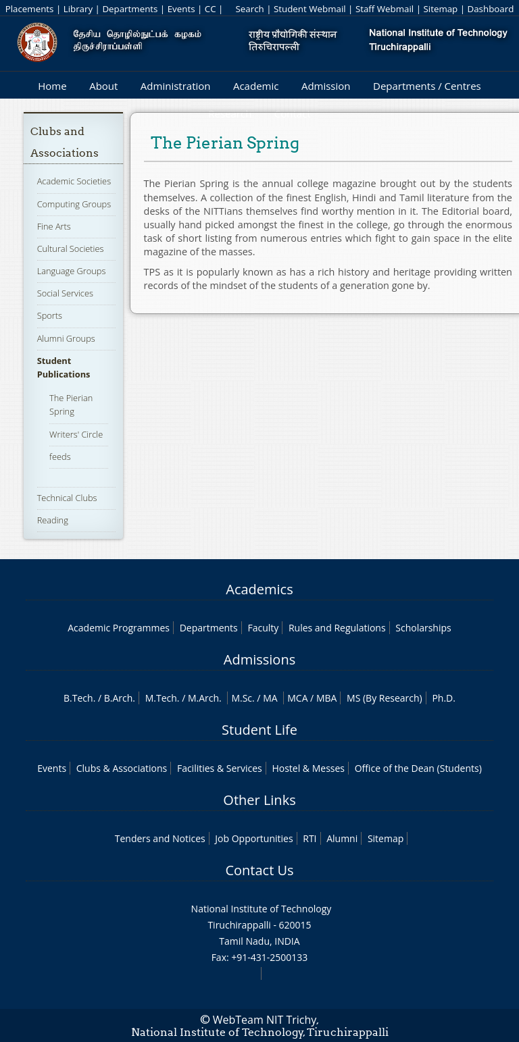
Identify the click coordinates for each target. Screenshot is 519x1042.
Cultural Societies (70, 248)
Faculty (262, 627)
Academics (259, 589)
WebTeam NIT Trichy (265, 1019)
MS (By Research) (384, 698)
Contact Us (259, 870)
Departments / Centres (427, 86)
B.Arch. (119, 698)
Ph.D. (443, 698)
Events (181, 9)
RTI (309, 838)
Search (249, 9)
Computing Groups (74, 204)
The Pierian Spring (71, 404)
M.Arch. (205, 698)
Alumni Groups (66, 338)
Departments (129, 9)
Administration (176, 86)
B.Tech (78, 698)
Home (52, 86)
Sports (49, 315)
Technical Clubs (67, 498)
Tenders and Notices (160, 838)
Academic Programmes (119, 627)
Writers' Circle (76, 434)
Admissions (259, 659)
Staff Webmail (384, 9)
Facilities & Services (219, 768)
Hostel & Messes (308, 768)
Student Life (259, 730)
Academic (255, 86)
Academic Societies (74, 181)
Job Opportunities (254, 838)
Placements (29, 9)
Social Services (65, 293)
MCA (297, 698)
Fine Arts (54, 226)
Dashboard (491, 9)
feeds (59, 456)
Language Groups (71, 271)
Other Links (259, 800)
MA (270, 698)
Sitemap (440, 9)
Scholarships (423, 627)
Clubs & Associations (122, 768)
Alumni (341, 838)
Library (78, 9)
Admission (326, 86)
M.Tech (161, 698)
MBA (326, 698)
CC (210, 9)
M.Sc (241, 698)
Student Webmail (310, 9)
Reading (52, 520)
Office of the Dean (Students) (418, 768)
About (103, 86)
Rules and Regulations (337, 627)
